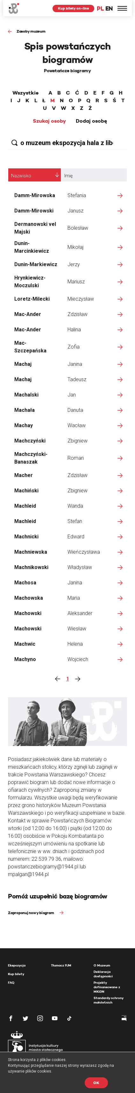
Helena (75, 644)
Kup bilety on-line (73, 8)
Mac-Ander (27, 314)
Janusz (75, 211)
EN (109, 8)
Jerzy (74, 264)
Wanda (75, 506)
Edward (76, 537)
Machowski (27, 613)
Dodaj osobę (91, 121)
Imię (68, 175)
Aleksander (80, 613)
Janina (75, 364)
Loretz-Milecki (32, 299)
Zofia (74, 347)
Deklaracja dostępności (103, 974)
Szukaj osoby (49, 121)
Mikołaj (75, 247)
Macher (23, 475)
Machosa (25, 583)
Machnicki (26, 537)
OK (96, 1082)
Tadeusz (77, 379)
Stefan (75, 521)
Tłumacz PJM (61, 965)
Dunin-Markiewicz (35, 264)
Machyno (25, 659)
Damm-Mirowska (34, 195)
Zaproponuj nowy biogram (31, 912)
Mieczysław (81, 299)
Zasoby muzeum (31, 31)
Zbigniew (78, 441)
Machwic (24, 644)
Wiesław (77, 629)
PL (100, 8)
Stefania (77, 195)
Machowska (28, 598)
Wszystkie (25, 93)
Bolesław (78, 228)
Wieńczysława (84, 552)
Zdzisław (78, 314)
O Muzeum (102, 965)
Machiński (26, 491)
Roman (76, 458)
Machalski (26, 395)
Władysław (80, 567)
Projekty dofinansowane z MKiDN (107, 987)
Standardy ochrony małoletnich (108, 1000)
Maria (74, 598)
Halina (74, 330)
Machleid (25, 506)
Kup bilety (16, 974)
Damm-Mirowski (33, 211)
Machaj (23, 364)
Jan (72, 395)
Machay (23, 425)
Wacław (77, 425)
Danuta (75, 410)
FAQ (11, 983)
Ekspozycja (16, 965)
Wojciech (78, 659)
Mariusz (76, 282)
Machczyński (30, 441)
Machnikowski (31, 567)
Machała (24, 410)
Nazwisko (21, 175)
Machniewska (30, 552)
